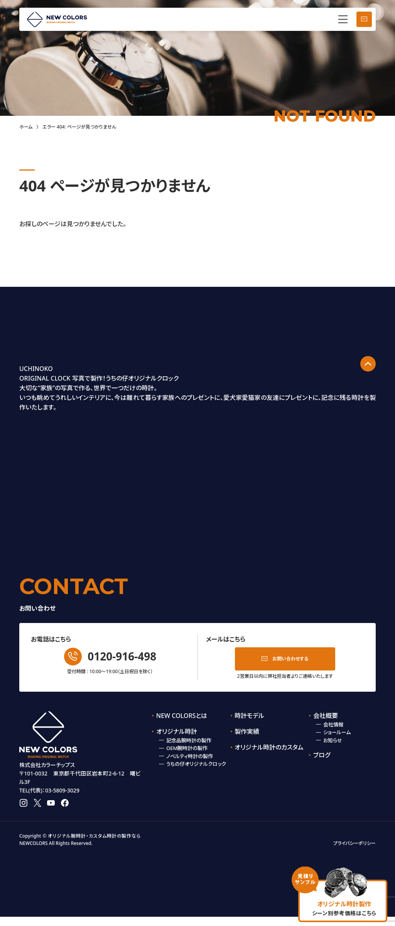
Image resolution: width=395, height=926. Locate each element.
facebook (65, 812)
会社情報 (333, 722)
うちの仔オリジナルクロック (196, 761)
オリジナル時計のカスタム (266, 745)
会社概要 (325, 713)
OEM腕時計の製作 (187, 746)
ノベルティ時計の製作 (189, 754)
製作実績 (247, 729)
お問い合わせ (364, 19)
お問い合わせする (290, 656)
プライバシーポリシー (354, 852)
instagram (23, 812)
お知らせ (332, 738)
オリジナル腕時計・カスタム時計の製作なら (94, 845)
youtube (51, 812)
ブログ (321, 753)
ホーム (25, 127)
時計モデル (249, 713)
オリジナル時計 (176, 729)
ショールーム (337, 730)
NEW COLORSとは (182, 713)
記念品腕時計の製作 (188, 738)
